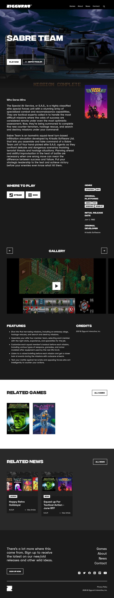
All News (100, 462)
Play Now (14, 62)
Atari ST (99, 206)
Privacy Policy (102, 587)
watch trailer (33, 62)
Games (72, 6)
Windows (90, 206)
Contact (96, 6)
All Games (99, 393)
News (88, 6)
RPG (98, 189)
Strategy (90, 189)
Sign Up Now (15, 571)
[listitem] (57, 286)
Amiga (88, 203)
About (80, 6)
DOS (94, 203)
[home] (19, 6)
